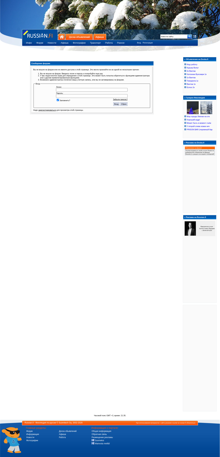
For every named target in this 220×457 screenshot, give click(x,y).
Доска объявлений (79, 37)
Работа (62, 437)
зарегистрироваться (47, 110)
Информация (32, 434)
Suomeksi (98, 440)
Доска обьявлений (68, 431)
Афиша (99, 37)
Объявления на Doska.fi (197, 59)
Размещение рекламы (102, 437)
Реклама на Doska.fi (195, 143)
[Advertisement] (199, 358)
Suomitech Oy (65, 423)
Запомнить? (63, 100)
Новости (30, 437)
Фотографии (32, 440)
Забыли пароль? (120, 99)
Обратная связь (99, 434)
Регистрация (148, 43)
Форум (29, 431)
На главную (61, 37)
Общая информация (101, 431)
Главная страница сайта (40, 34)
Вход (139, 43)
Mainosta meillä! (101, 443)
